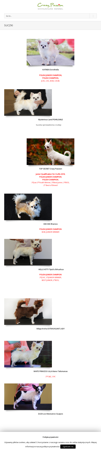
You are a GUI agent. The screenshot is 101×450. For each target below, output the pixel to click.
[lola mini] (28, 90)
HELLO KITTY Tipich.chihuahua (51, 269)
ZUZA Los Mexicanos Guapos (50, 414)
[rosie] (28, 299)
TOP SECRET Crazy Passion (50, 168)
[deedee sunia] (28, 195)
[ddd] (28, 385)
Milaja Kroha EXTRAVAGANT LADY (50, 328)
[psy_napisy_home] (28, 342)
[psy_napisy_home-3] (28, 240)
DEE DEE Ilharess (50, 224)
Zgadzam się (68, 446)
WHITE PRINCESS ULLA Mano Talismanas (51, 371)
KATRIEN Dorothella (50, 69)
